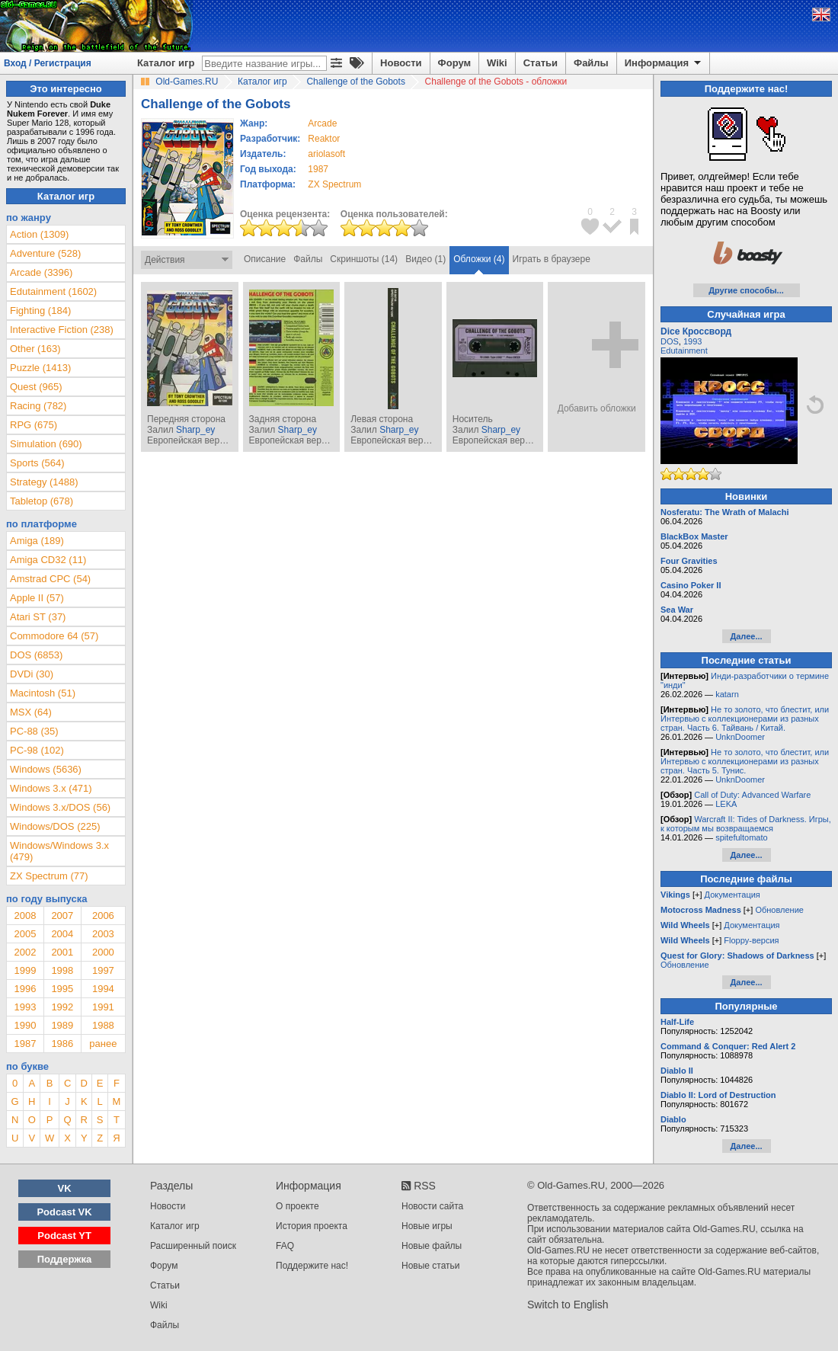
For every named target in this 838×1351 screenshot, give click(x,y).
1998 (62, 970)
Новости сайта (432, 1206)
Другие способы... (746, 290)
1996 (25, 988)
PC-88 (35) (34, 731)
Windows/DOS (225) (55, 826)
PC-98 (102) (37, 750)
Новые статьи (430, 1265)
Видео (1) (425, 259)
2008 (25, 915)
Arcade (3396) (41, 272)
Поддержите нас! (312, 1265)
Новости (401, 63)
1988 (103, 1025)
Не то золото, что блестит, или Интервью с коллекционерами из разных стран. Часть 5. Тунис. (744, 761)
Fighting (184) (40, 310)
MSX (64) (31, 712)
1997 (103, 970)
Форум (454, 63)
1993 (25, 1007)
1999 (25, 970)
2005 (25, 934)
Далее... (746, 636)
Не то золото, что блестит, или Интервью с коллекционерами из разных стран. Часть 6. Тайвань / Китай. (744, 718)
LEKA (726, 803)
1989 (62, 1025)
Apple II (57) (37, 597)
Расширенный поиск (193, 1246)
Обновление (779, 909)
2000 (103, 952)
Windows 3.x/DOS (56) (60, 807)
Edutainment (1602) (53, 291)
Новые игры (427, 1226)
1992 (62, 1007)
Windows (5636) (46, 769)
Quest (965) (36, 386)
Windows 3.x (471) (51, 788)
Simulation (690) (46, 444)
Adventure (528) (45, 253)
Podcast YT (64, 1235)
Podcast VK (64, 1212)
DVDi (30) (31, 674)
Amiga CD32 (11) (48, 559)
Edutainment (684, 350)
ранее (103, 1043)
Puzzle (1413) (40, 367)
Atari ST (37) (38, 617)
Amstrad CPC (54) (50, 578)
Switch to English (568, 1304)
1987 (318, 169)
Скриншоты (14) (364, 259)
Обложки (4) (478, 259)
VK (65, 1188)
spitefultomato (741, 837)
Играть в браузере (551, 259)
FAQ (285, 1246)
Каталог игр (165, 63)
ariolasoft (326, 154)
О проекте (297, 1206)
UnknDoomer (740, 736)
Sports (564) (37, 463)
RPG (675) (33, 425)
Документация (732, 894)
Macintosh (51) (42, 693)
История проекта (311, 1226)
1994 (103, 988)
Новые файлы (431, 1246)
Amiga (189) (37, 540)
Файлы (591, 63)
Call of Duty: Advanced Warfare (752, 794)
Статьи (540, 63)
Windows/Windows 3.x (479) (59, 851)
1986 (62, 1043)
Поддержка (64, 1259)
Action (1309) (39, 234)
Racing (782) (38, 405)
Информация (664, 63)
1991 (103, 1007)
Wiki (497, 63)
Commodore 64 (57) (54, 636)
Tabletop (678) (41, 501)
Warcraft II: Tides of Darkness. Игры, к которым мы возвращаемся (745, 824)
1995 (62, 988)
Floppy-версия (751, 940)
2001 (62, 952)
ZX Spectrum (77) (49, 876)
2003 (103, 934)
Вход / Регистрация (47, 63)
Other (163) (35, 348)
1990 (25, 1025)
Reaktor (324, 138)
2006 (103, 915)
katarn (727, 694)
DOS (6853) (36, 655)
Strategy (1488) (44, 482)
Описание (265, 259)
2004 (62, 934)
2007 (62, 915)
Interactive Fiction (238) (62, 329)
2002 (25, 952)
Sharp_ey (195, 429)
